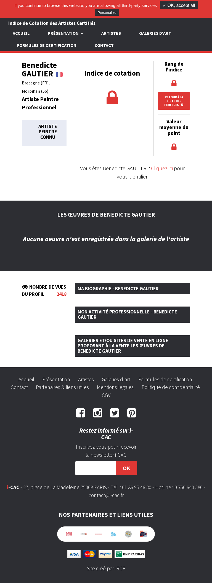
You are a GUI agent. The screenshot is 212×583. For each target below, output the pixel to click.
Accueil (21, 33)
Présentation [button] (64, 33)
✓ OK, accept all (179, 5)
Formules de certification (46, 45)
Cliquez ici (162, 168)
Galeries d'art (155, 33)
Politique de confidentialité (171, 387)
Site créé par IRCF (106, 568)
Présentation (56, 379)
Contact (104, 45)
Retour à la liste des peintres (174, 101)
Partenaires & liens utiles (62, 387)
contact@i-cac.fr (106, 495)
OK (126, 468)
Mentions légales (115, 387)
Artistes (111, 33)
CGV (106, 395)
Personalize (107, 12)
